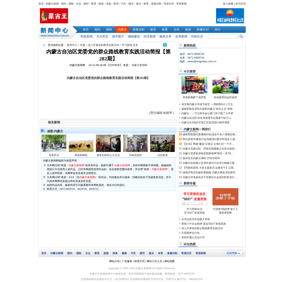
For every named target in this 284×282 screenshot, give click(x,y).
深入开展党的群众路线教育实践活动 (202, 228)
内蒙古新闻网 (77, 65)
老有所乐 (54, 155)
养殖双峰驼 (81, 155)
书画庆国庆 (135, 155)
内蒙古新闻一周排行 (197, 129)
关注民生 (102, 36)
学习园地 (127, 45)
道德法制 (156, 3)
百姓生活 (197, 36)
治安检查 (162, 155)
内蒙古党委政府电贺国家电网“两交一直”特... (208, 153)
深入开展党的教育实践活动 (103, 45)
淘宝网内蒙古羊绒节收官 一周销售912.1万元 (207, 104)
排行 (217, 29)
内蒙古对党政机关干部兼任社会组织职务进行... (210, 177)
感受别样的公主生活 (108, 155)
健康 (124, 253)
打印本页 (114, 65)
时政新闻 (87, 36)
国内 (63, 3)
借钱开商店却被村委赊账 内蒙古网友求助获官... (210, 172)
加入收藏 (228, 3)
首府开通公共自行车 (193, 237)
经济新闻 (150, 36)
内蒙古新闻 (52, 3)
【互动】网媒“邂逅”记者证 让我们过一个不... (208, 143)
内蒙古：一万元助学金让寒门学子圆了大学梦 (207, 113)
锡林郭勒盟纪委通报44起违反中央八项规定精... (210, 134)
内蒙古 (122, 29)
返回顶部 (233, 253)
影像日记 (203, 29)
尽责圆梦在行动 (190, 232)
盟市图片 (118, 36)
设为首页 (240, 3)
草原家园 (181, 3)
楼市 (131, 3)
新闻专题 (190, 183)
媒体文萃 (165, 36)
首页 (41, 3)
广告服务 (127, 261)
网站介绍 (114, 261)
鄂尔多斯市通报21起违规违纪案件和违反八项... (210, 139)
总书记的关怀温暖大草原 (195, 219)
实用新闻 (181, 36)
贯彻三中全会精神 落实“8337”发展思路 (203, 223)
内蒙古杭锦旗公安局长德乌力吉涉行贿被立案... (210, 162)
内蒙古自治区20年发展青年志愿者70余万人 (206, 117)
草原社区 (169, 3)
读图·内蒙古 (55, 131)
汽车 (123, 3)
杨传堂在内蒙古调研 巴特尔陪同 (201, 158)
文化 (78, 3)
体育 (146, 3)
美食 (108, 3)
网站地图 (169, 261)
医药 (116, 3)
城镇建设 (134, 36)
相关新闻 (54, 122)
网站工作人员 (154, 261)
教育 (93, 3)
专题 (82, 45)
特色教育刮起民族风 (225, 97)
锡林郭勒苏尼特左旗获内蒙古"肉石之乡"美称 (207, 108)
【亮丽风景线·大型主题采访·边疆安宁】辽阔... (209, 167)
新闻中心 (58, 32)
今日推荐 (190, 71)
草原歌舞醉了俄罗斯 (194, 97)
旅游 (101, 3)
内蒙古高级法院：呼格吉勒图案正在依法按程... (210, 148)
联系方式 (139, 261)
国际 (71, 3)
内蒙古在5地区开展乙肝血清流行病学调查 (205, 122)
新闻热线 (190, 45)
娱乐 (138, 3)
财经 (86, 3)
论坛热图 (190, 244)
